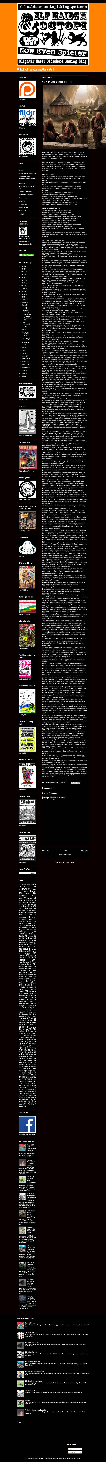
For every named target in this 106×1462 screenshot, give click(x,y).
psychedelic (30, 1039)
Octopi (21, 1026)
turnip (20, 1085)
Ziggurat (21, 1106)
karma (26, 997)
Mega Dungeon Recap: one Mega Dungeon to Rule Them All (31, 1229)
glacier (34, 979)
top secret (29, 1077)
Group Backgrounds (26, 323)
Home (65, 850)
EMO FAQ (21, 170)
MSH (32, 1018)
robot (22, 1046)
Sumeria (21, 1071)
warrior (30, 1096)
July (23, 353)
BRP (22, 912)
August (24, 356)
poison (34, 1035)
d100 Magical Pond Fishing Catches (30, 1178)
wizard (23, 1101)
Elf (32, 957)
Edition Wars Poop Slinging (30, 1297)
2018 (22, 283)
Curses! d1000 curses (30, 1146)
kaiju (20, 997)
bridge (26, 910)
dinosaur (21, 946)
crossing (30, 932)
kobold (32, 997)
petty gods (26, 1035)
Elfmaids (22, 959)
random (24, 1043)
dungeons (22, 955)
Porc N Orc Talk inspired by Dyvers (31, 1264)
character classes (23, 928)
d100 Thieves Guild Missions (30, 1280)
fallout (22, 964)
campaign (22, 916)
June (23, 350)
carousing (29, 919)
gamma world (27, 972)
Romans (23, 1048)
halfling (23, 987)
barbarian (24, 904)
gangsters (30, 974)
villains (34, 1093)
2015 (22, 274)
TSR (26, 1083)
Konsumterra (25, 236)
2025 (22, 373)
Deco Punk (30, 940)
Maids (20, 1006)
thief (23, 1077)
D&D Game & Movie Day (25, 311)
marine (26, 1006)
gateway (21, 977)
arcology (29, 898)
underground (23, 1087)
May (23, 347)
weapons (21, 1098)
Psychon (21, 1041)
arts (20, 902)
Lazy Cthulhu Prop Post (31, 1333)
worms (20, 1104)
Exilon (34, 962)
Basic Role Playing (25, 906)
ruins (34, 1050)
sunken (28, 1071)
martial (20, 1008)
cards (22, 919)
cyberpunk (30, 936)
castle (20, 921)
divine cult (30, 946)
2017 (22, 280)
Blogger (78, 1458)
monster (24, 1018)
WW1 (29, 1104)
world (31, 1102)
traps (22, 1081)
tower (34, 1079)
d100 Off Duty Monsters (31, 1352)
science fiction (22, 1056)
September (25, 359)
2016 (22, 277)
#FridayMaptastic (23, 884)
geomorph (21, 979)
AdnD (29, 886)
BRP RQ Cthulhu (23, 204)
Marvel (27, 1008)
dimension (28, 944)
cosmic (21, 931)
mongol (28, 1016)
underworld (21, 1089)
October (24, 361)
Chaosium (29, 925)
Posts (70, 1449)
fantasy (29, 964)
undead (31, 1085)
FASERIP (30, 966)
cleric (31, 930)
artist (31, 900)
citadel (34, 927)
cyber (22, 936)
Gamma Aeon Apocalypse (25, 191)
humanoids (25, 995)
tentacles (33, 1074)
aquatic (21, 898)
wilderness (25, 1099)
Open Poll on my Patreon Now (26, 339)
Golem (22, 985)
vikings (20, 1093)
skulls (25, 1060)
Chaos (21, 925)
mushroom (21, 1020)
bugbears (30, 912)
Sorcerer (31, 1060)
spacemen (29, 1062)
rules (23, 1052)
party (31, 1031)
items (31, 995)
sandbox (21, 1054)
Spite (34, 1064)
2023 (22, 297)
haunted (31, 987)
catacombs (28, 921)
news (20, 1024)
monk (34, 1016)
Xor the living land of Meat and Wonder (26, 187)
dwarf (31, 955)
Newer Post (45, 850)
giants (28, 979)
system (32, 1073)
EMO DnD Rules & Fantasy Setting (27, 173)
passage (21, 1033)
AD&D (32, 884)
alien (24, 891)
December (25, 367)
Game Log (24, 327)
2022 (22, 294)
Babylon (34, 902)
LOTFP (26, 1002)
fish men (27, 968)
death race (21, 940)
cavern (30, 923)
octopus (33, 1027)
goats (28, 981)
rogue (27, 1046)
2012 (22, 266)
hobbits (27, 993)
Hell (20, 989)
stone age (33, 1067)
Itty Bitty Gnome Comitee (31, 1211)
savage (31, 1054)
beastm (20, 908)
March (24, 305)
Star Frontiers (24, 1066)
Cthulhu (21, 933)
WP (25, 1104)
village (27, 1093)
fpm (69, 1458)
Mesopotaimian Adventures (26, 194)
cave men (21, 923)
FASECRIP (21, 966)
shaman (23, 1058)
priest (22, 1037)
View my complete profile (25, 244)
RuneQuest (30, 1052)
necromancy (29, 1022)
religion (34, 1044)
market (32, 1006)
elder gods (22, 957)
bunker (20, 914)
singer (20, 1060)
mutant (29, 1020)
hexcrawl (21, 991)
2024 (22, 370)
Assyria (26, 902)
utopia (20, 1091)
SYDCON (27, 1073)
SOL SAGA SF (22, 201)
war (23, 1096)
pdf (27, 1033)
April (23, 308)
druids (34, 951)
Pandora (21, 1031)
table (20, 1075)
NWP (32, 1024)
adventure (23, 888)
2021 (22, 291)
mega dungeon (32, 1010)
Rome (28, 1048)
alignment (33, 891)
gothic (28, 985)
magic (20, 1004)
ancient (27, 893)
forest (34, 968)
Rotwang (34, 1048)
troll (22, 1083)
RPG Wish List (22, 211)
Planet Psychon (22, 183)
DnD (20, 948)
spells (29, 1064)
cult (29, 934)
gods (34, 983)
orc (24, 1029)
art (26, 900)
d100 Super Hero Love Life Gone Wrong (34, 1371)
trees (35, 1081)
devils (20, 944)
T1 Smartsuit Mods (25, 343)
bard (32, 904)
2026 (22, 376)
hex (32, 989)
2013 (22, 269)
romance (34, 1046)
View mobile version (65, 854)
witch (34, 1100)
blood (20, 910)
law (29, 999)
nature (20, 1022)
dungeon (27, 953)
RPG (22, 1050)
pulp (35, 1042)
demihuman (22, 942)
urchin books (31, 1089)
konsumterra (22, 999)
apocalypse (23, 895)
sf (35, 1056)
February (24, 302)
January (24, 299)
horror (34, 993)
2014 (22, 272)
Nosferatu (26, 1024)
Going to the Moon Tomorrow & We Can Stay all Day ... (26, 317)
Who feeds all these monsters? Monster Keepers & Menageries (31, 1196)
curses (34, 934)
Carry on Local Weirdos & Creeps (25, 333)
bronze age (33, 910)
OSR (30, 1029)
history (20, 993)
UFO (25, 1085)
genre (30, 977)
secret (30, 1056)
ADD (20, 886)
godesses (29, 983)
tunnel (31, 1083)
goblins (34, 981)
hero (26, 989)
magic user (29, 1004)
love (32, 1001)
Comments (71, 1452)
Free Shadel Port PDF (30, 1391)
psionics (21, 1039)
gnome (22, 981)
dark (20, 938)
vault (26, 1091)
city (24, 929)
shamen (31, 1058)
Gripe (34, 985)
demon (31, 942)
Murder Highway (23, 198)
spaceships (21, 1064)
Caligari (30, 914)
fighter (20, 968)
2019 (22, 286)
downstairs (32, 949)
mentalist (23, 1012)
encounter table (24, 962)
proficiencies (30, 1037)
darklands (28, 938)
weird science (31, 1097)
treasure (29, 1081)
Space (20, 1062)
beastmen (28, 908)
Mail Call (24, 329)
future (34, 970)
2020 (22, 288)
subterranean (27, 1068)
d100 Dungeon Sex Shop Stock (31, 1246)
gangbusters (22, 974)
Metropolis (25, 1014)
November (25, 364)
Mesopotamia (32, 1012)
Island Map (27, 1400)
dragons (25, 951)
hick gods (31, 991)
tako (26, 1075)
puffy (30, 1042)
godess (22, 983)
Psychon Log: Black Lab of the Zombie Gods (31, 1161)
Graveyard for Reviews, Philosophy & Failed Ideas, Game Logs (27, 178)
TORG (28, 1079)
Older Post (84, 850)
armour (20, 900)
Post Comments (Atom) (68, 862)
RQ (29, 1050)
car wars (34, 917)
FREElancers (24, 970)
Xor (33, 1104)
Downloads (21, 214)
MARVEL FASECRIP (23, 207)
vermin (32, 1091)
